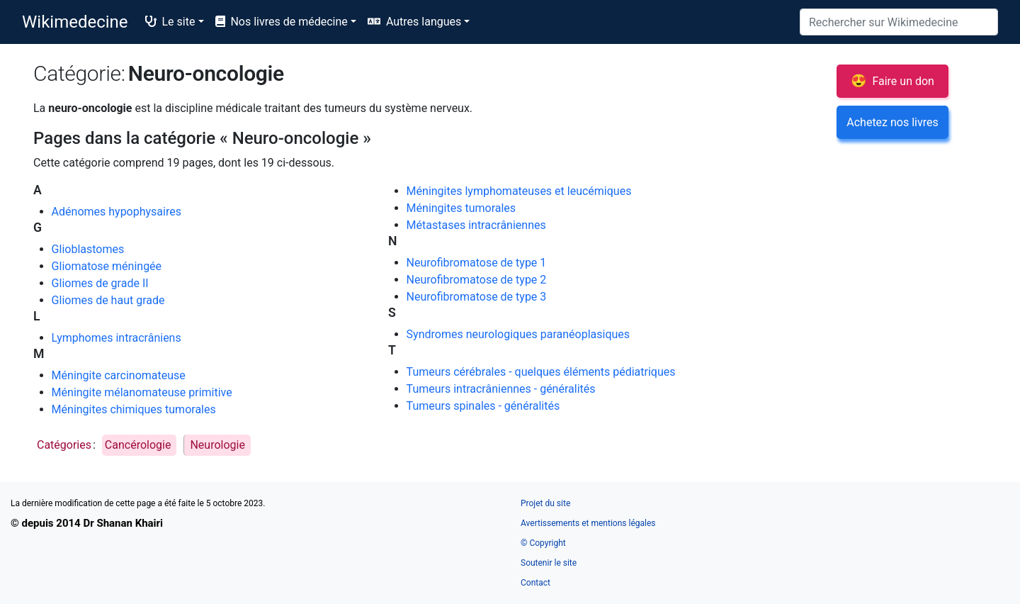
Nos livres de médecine (281, 21)
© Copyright (543, 543)
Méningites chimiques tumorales (134, 409)
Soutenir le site (549, 563)
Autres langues (423, 21)
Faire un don (892, 80)
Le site (170, 21)
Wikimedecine (75, 22)
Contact (535, 583)
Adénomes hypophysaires (116, 211)
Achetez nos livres (892, 122)
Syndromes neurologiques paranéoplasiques (518, 334)
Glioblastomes (88, 249)
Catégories (64, 445)
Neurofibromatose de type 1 (477, 262)
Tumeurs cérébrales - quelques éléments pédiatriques (541, 372)
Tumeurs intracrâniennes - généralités (501, 389)
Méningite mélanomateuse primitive (142, 392)
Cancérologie (138, 445)
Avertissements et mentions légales (588, 523)
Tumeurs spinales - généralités (483, 406)
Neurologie (217, 445)
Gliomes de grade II (100, 283)
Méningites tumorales (461, 208)
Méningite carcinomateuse (119, 375)
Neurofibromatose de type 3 (477, 296)
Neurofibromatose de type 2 (477, 279)
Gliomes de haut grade (108, 300)
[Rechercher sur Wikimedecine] (899, 22)
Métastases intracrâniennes (476, 225)
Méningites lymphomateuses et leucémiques (519, 191)
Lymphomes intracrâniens (116, 338)
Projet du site (545, 503)
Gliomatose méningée (107, 266)
